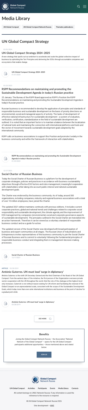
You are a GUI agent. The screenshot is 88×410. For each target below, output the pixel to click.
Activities (31, 388)
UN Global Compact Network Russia (37, 27)
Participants (42, 388)
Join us (44, 354)
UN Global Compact (11, 27)
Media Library (63, 388)
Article (5, 268)
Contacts (75, 388)
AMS (52, 406)
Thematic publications (64, 27)
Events (52, 388)
